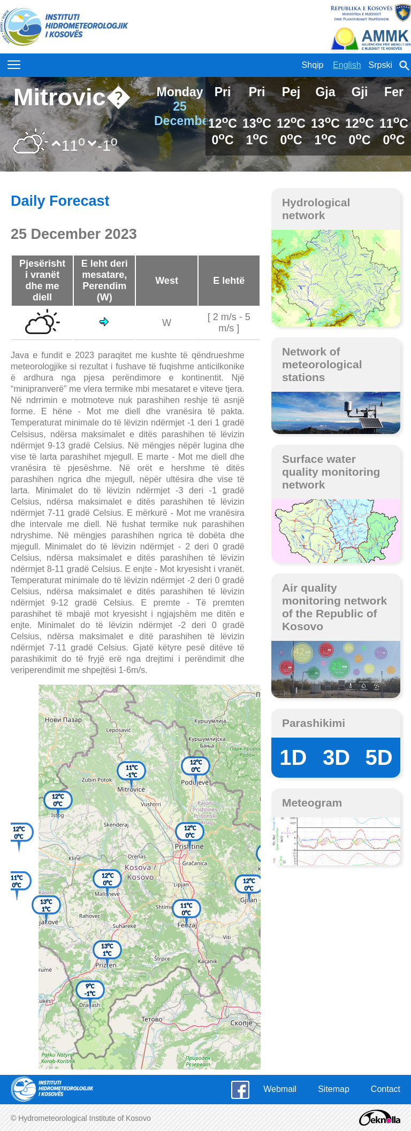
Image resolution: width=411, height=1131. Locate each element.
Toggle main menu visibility (14, 62)
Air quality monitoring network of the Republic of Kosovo (334, 607)
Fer (394, 92)
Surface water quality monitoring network (331, 472)
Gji (360, 92)
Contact (385, 1089)
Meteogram (312, 802)
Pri (223, 92)
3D (336, 757)
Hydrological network (316, 208)
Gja (325, 92)
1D (293, 757)
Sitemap (333, 1089)
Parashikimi (313, 723)
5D (379, 757)
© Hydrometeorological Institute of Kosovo (81, 1118)
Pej (291, 92)
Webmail (279, 1089)
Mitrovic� (71, 97)
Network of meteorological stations (322, 364)
